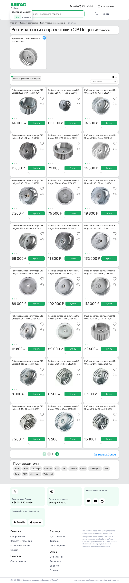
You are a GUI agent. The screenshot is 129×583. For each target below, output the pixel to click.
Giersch (73, 468)
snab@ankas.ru (109, 6)
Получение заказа (20, 545)
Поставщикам (57, 545)
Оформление (17, 536)
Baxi (26, 468)
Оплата (14, 549)
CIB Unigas (36, 468)
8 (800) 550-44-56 (83, 6)
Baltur (17, 468)
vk (88, 501)
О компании (56, 556)
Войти (106, 13)
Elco (57, 468)
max (102, 501)
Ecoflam (48, 468)
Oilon (106, 468)
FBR (64, 468)
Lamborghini (94, 468)
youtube (95, 501)
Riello (17, 474)
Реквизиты (55, 561)
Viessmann (35, 474)
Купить (36, 123)
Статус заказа (18, 561)
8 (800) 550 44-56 (22, 502)
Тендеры (54, 540)
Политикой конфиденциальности (96, 544)
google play (19, 522)
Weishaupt (48, 474)
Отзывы (54, 570)
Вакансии (55, 565)
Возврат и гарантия (21, 540)
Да (17, 17)
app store (35, 522)
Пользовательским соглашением (96, 546)
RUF (25, 474)
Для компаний (57, 536)
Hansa (83, 468)
